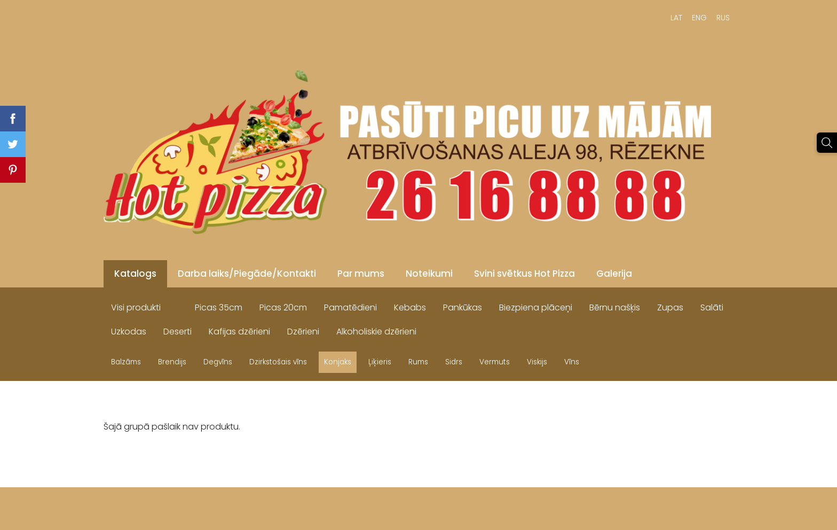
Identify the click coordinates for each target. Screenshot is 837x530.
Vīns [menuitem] (571, 362)
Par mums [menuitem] (360, 273)
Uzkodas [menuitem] (128, 331)
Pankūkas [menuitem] (462, 307)
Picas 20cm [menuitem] (283, 307)
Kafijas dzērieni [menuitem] (239, 331)
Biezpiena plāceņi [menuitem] (535, 307)
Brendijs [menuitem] (172, 362)
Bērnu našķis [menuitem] (614, 307)
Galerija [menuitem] (614, 273)
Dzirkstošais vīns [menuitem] (278, 362)
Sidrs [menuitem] (453, 362)
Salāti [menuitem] (711, 307)
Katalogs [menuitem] (135, 273)
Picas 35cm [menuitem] (218, 307)
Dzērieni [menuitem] (303, 331)
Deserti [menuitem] (177, 331)
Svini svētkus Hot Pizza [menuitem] (524, 273)
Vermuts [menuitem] (494, 362)
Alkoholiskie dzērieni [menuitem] (376, 331)
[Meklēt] (827, 142)
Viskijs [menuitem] (537, 362)
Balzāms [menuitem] (126, 362)
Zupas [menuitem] (670, 307)
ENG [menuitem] (699, 17)
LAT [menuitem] (676, 17)
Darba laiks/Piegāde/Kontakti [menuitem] (247, 273)
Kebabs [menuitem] (410, 307)
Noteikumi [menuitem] (429, 273)
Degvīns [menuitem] (217, 362)
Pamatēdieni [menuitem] (350, 307)
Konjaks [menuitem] (337, 362)
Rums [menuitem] (418, 362)
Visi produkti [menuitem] (136, 307)
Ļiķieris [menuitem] (379, 362)
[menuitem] (177, 305)
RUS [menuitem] (723, 17)
